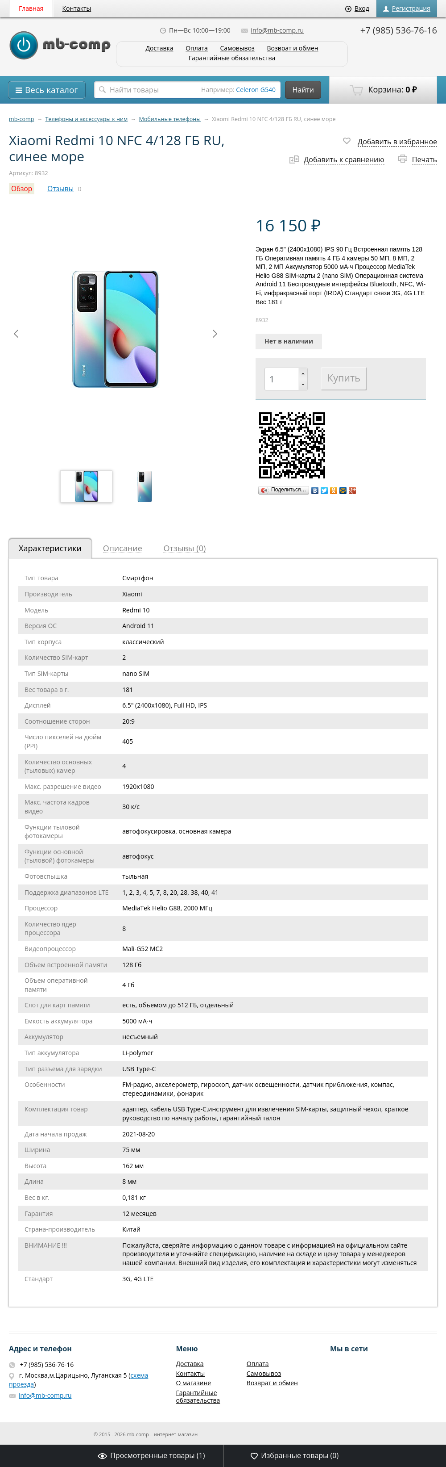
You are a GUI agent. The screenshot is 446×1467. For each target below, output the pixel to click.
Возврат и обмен (292, 48)
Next (215, 334)
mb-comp (21, 119)
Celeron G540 (256, 89)
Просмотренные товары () (151, 1455)
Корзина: (383, 90)
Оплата (197, 48)
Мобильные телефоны (170, 119)
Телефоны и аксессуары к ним (86, 119)
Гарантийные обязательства (232, 58)
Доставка (159, 48)
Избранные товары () (295, 1455)
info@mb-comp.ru (272, 30)
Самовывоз (237, 48)
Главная (31, 8)
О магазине (193, 1383)
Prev (16, 334)
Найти (303, 90)
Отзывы (60, 188)
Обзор (21, 188)
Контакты (76, 8)
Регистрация (406, 8)
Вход (357, 8)
